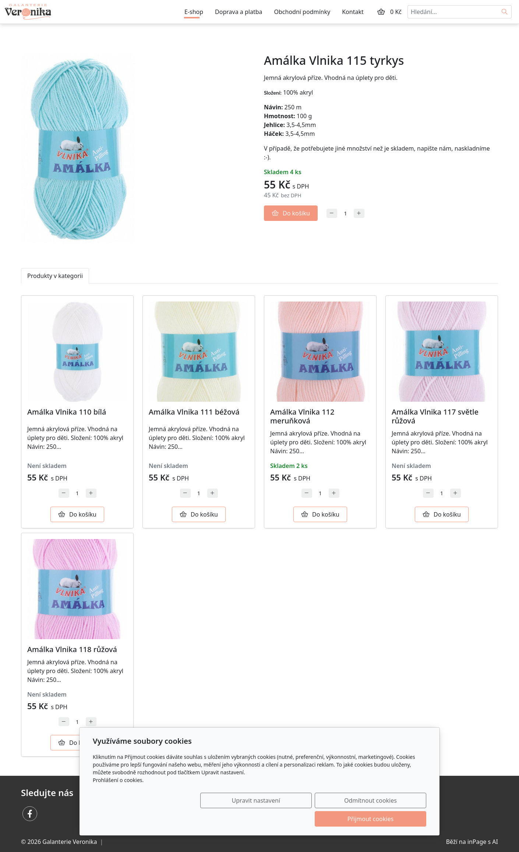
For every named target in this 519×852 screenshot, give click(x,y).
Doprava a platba (238, 12)
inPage (477, 842)
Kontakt (353, 12)
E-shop (193, 12)
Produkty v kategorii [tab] (55, 276)
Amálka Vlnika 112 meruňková (302, 416)
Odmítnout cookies (317, 819)
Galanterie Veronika (69, 842)
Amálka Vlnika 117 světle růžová (435, 416)
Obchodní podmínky (302, 12)
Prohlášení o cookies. (118, 798)
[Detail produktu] (77, 352)
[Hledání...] (452, 11)
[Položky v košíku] (380, 12)
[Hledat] (505, 11)
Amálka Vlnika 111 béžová (194, 412)
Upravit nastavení (243, 819)
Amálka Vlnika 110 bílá (66, 412)
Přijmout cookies (391, 819)
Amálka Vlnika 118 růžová (72, 649)
